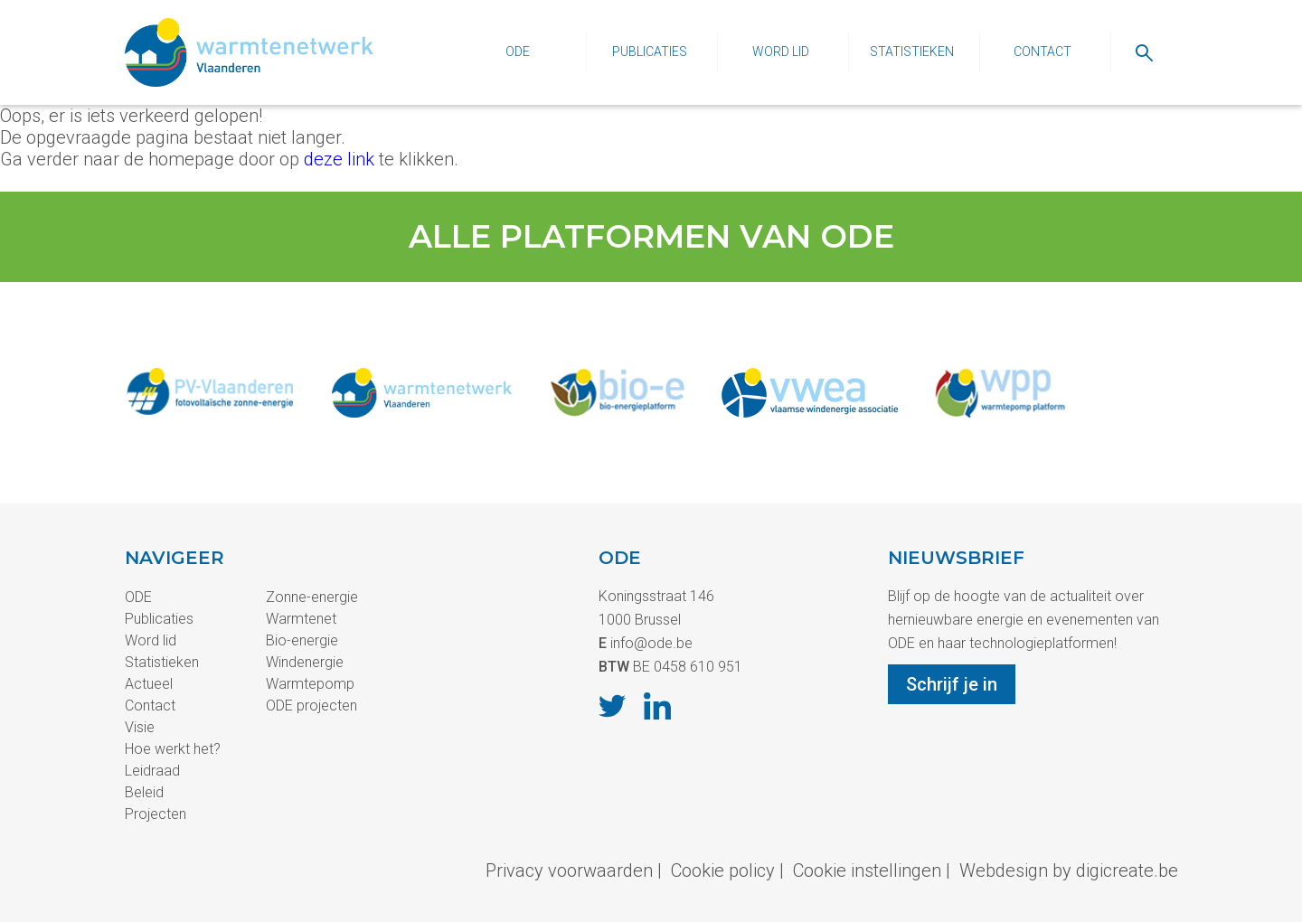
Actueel (149, 683)
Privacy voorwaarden (569, 870)
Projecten (155, 814)
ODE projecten (311, 705)
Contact (1042, 51)
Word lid (780, 51)
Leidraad (152, 770)
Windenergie (305, 662)
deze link (339, 159)
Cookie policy (723, 870)
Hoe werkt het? (173, 748)
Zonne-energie (312, 597)
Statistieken (912, 51)
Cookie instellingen (867, 870)
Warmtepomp (310, 683)
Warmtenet (301, 618)
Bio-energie (302, 640)
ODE (517, 51)
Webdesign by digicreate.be (1068, 870)
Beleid (144, 792)
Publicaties (649, 51)
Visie (140, 727)
